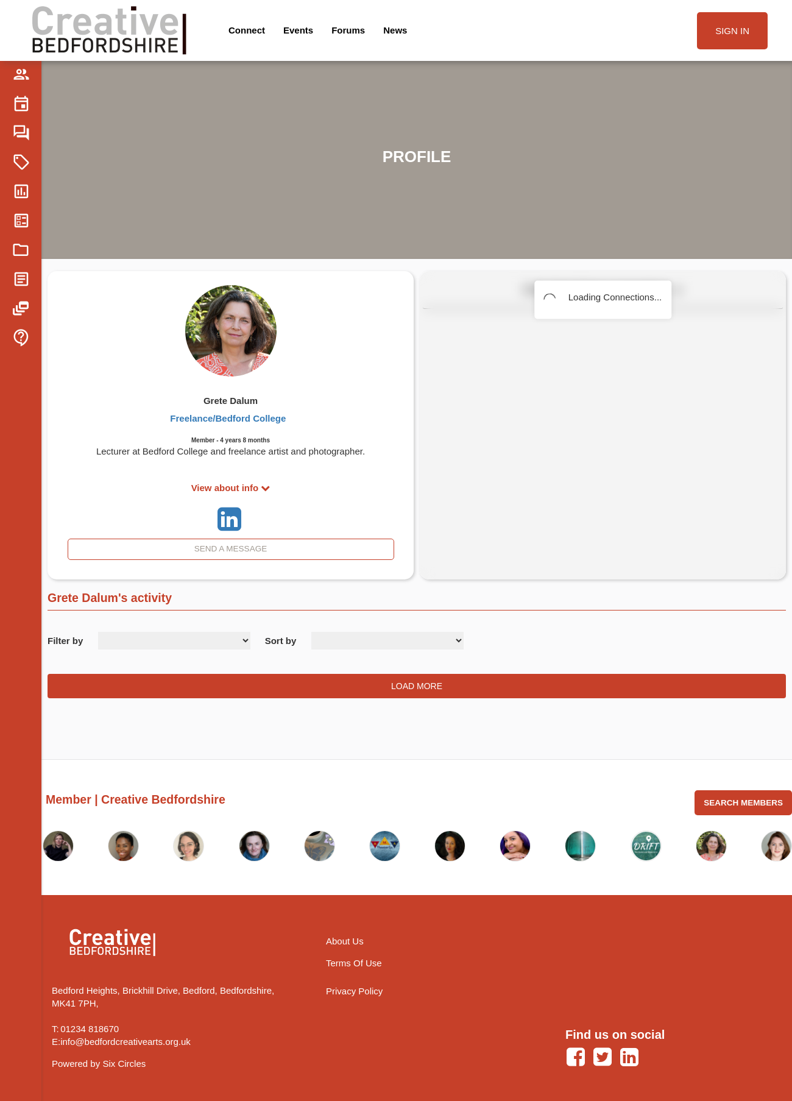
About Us (345, 941)
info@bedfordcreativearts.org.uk (125, 1041)
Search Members (743, 802)
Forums (348, 30)
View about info (230, 488)
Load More (416, 686)
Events (298, 30)
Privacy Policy (354, 991)
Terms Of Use (354, 963)
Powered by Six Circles (99, 1063)
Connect (246, 30)
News (395, 30)
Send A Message (230, 548)
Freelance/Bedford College (228, 418)
